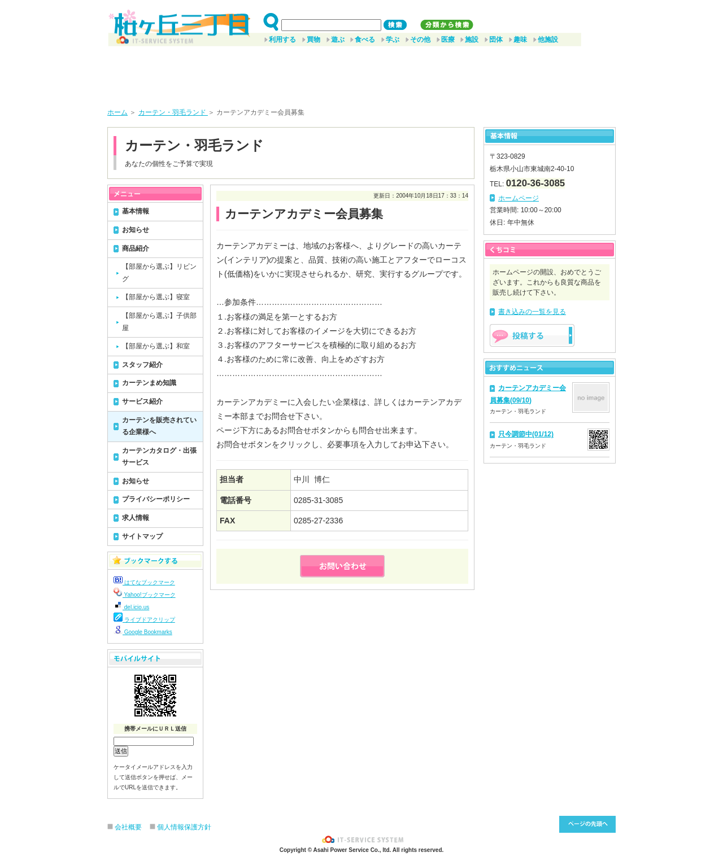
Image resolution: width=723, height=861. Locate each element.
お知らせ (135, 230)
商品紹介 (135, 248)
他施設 (548, 39)
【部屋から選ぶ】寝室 (156, 297)
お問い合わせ (342, 566)
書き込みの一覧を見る (532, 312)
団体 (496, 39)
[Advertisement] (361, 72)
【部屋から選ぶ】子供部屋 (159, 322)
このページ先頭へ (587, 824)
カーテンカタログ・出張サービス (159, 457)
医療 (448, 39)
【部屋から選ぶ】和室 (156, 346)
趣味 (520, 39)
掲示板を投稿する (532, 335)
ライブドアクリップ (144, 620)
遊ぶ (338, 39)
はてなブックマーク (144, 582)
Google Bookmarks (143, 632)
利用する (282, 39)
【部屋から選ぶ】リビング (159, 273)
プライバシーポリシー (156, 499)
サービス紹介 (142, 401)
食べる (365, 39)
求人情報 (135, 518)
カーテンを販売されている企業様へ (159, 426)
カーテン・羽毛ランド (173, 112)
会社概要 (128, 827)
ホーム (117, 112)
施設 (471, 39)
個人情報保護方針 (184, 827)
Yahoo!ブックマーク (145, 595)
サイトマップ (142, 536)
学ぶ (392, 39)
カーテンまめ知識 (149, 383)
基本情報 (135, 211)
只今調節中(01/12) (526, 434)
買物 (313, 39)
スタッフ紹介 (142, 365)
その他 (420, 39)
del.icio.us (131, 607)
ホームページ (518, 198)
